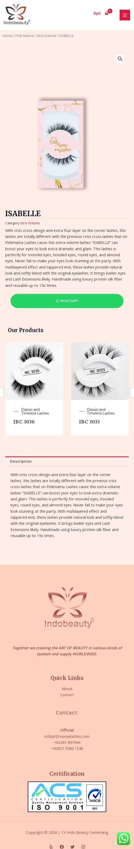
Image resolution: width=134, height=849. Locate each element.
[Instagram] (83, 847)
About (67, 688)
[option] (34, 388)
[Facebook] (62, 847)
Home (8, 35)
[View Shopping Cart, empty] (101, 13)
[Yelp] (51, 847)
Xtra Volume (46, 35)
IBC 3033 (89, 422)
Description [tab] (21, 461)
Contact (67, 694)
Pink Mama (24, 35)
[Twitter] (72, 847)
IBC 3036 (24, 422)
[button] (120, 59)
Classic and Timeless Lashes (35, 411)
